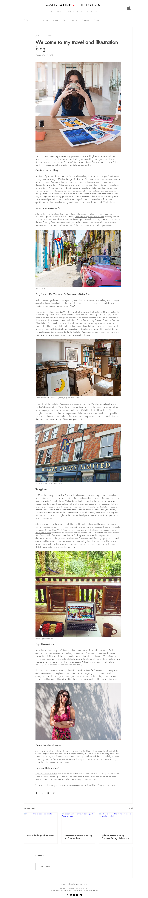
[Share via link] (53, 793)
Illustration (45, 20)
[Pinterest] (70, 894)
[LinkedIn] (80, 894)
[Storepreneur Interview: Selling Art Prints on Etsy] (78, 822)
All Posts (26, 20)
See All (130, 808)
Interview (55, 20)
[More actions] (119, 35)
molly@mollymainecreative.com (76, 884)
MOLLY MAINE (58, 5)
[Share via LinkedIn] (48, 793)
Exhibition (74, 20)
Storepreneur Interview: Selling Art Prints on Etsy (78, 837)
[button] (129, 7)
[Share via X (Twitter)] (42, 793)
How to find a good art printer (40, 835)
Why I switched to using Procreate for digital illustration (115, 837)
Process (96, 20)
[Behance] (77, 894)
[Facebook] (73, 894)
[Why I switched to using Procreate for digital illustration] (116, 822)
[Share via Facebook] (36, 793)
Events (65, 20)
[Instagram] (67, 894)
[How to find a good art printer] (40, 822)
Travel (35, 20)
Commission (85, 20)
